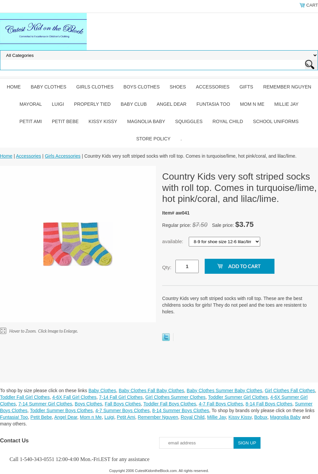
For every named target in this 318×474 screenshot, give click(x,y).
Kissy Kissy (103, 121)
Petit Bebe (65, 121)
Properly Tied (92, 104)
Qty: (166, 267)
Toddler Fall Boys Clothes (170, 403)
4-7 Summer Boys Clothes (122, 410)
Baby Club (134, 104)
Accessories (213, 86)
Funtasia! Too (14, 417)
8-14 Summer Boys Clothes (180, 410)
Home (14, 86)
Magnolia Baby (146, 121)
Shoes (178, 86)
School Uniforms (275, 121)
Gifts (246, 86)
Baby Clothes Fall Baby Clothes (151, 390)
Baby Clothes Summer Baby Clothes (224, 390)
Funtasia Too (213, 104)
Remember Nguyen (287, 86)
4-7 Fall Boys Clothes (221, 403)
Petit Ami (30, 121)
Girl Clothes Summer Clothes (175, 397)
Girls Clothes (95, 86)
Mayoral (31, 104)
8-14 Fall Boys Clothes (269, 403)
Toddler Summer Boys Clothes (61, 410)
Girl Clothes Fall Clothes (290, 390)
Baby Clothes (48, 86)
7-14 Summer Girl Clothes (45, 403)
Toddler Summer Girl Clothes (238, 397)
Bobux (260, 417)
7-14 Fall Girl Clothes (121, 397)
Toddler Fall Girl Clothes (25, 397)
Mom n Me (252, 104)
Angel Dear (171, 104)
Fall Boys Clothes (123, 403)
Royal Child (228, 121)
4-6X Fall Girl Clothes (74, 397)
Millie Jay (286, 104)
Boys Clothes (142, 86)
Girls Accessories (62, 156)
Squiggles (188, 121)
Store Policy (153, 138)
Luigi (58, 104)
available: (173, 241)
